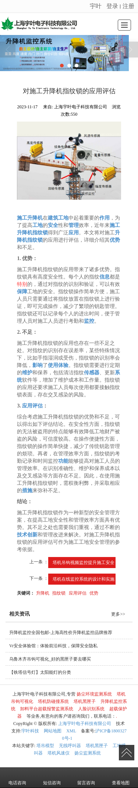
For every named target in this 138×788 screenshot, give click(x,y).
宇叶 (96, 6)
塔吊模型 (45, 745)
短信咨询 (52, 777)
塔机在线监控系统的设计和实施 (83, 579)
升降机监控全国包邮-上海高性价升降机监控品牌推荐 (60, 632)
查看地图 (121, 777)
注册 (128, 6)
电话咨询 (17, 777)
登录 (112, 6)
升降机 (42, 593)
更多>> (118, 614)
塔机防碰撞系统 (53, 701)
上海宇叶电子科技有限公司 (84, 723)
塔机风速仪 (58, 753)
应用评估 (77, 593)
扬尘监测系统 (87, 753)
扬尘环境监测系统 (94, 694)
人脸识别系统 (91, 708)
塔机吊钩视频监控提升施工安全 (83, 562)
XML (71, 730)
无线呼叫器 (70, 745)
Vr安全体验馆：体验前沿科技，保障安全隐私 (53, 645)
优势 (93, 593)
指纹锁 (59, 593)
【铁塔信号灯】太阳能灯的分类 (40, 672)
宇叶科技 (30, 730)
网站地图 (52, 730)
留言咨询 (86, 777)
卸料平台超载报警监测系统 (46, 708)
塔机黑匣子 (85, 701)
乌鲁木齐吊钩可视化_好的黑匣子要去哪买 (50, 659)
